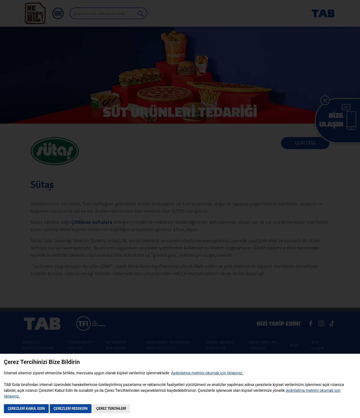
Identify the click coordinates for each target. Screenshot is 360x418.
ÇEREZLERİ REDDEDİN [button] (71, 408)
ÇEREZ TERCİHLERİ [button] (111, 408)
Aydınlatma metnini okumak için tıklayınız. (207, 373)
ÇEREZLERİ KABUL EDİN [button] (26, 408)
